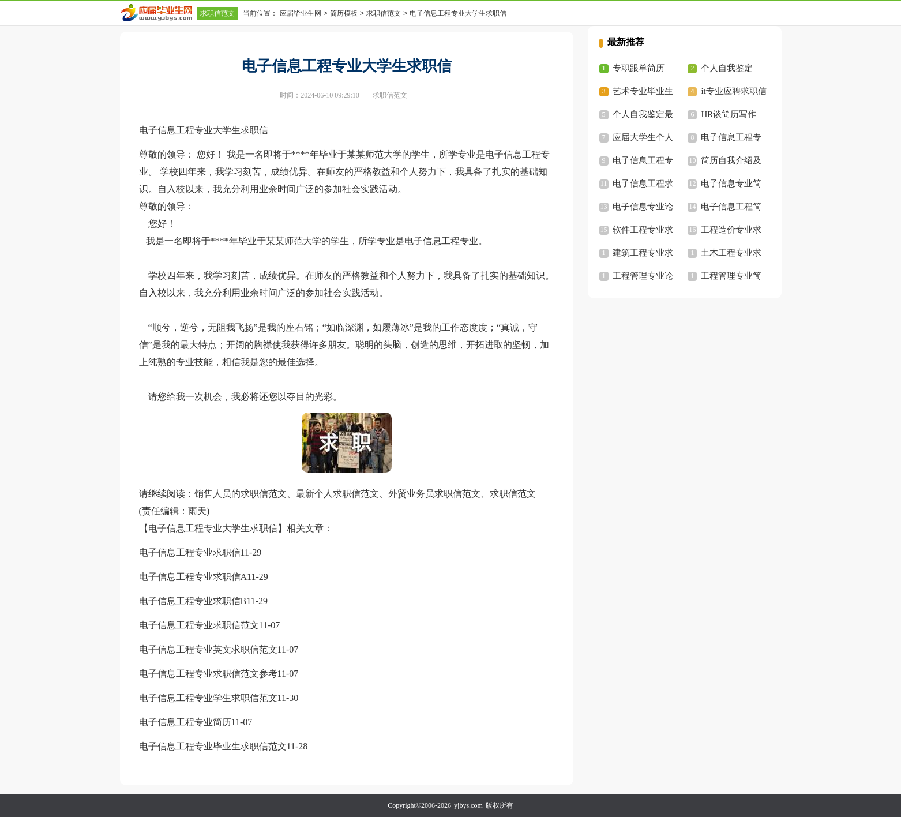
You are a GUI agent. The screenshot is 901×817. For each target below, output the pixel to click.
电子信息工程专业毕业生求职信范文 (213, 746)
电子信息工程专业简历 (185, 722)
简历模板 (344, 13)
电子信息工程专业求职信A (193, 577)
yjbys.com (468, 805)
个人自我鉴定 (727, 68)
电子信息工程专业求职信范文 (199, 625)
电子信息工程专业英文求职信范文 (208, 649)
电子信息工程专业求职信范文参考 (208, 674)
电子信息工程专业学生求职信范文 (208, 698)
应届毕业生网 (300, 13)
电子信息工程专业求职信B (193, 601)
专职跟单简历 (639, 68)
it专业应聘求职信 (733, 91)
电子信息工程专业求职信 (190, 552)
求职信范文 (217, 13)
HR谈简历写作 (728, 114)
